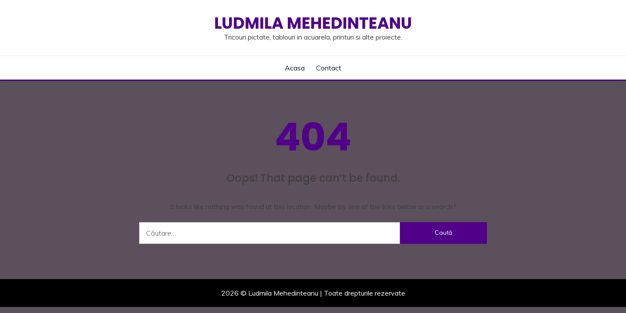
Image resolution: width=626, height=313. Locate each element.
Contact (328, 67)
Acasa (295, 67)
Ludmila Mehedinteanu (313, 23)
